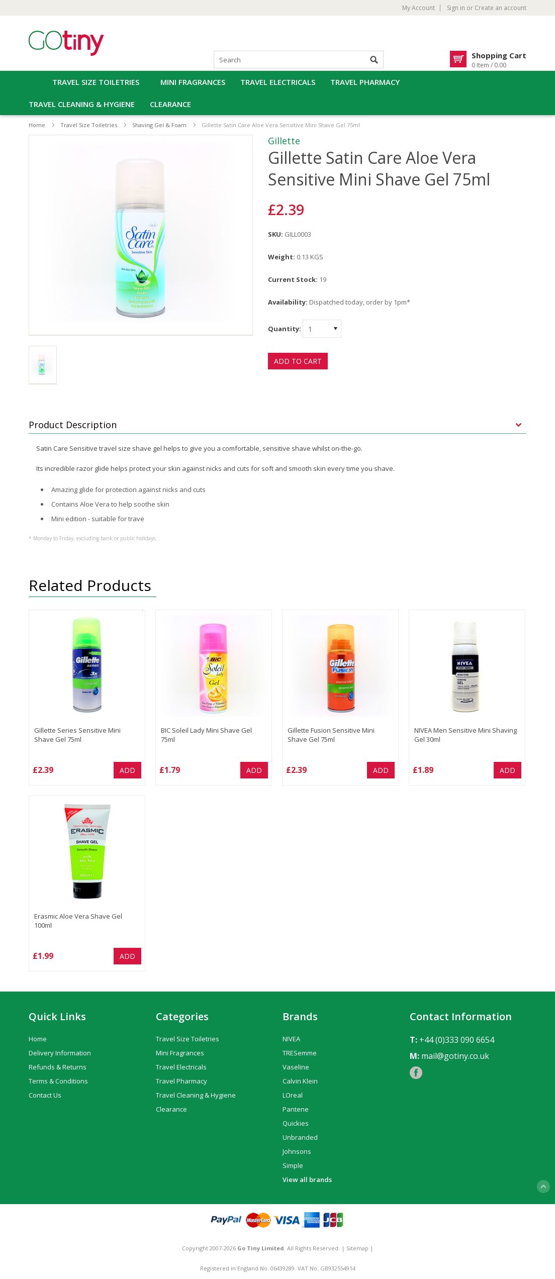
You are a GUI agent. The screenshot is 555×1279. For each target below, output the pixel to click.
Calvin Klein (300, 1081)
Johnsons (297, 1151)
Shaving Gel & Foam (159, 125)
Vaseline (296, 1066)
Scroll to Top (543, 1186)
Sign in (456, 8)
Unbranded (300, 1137)
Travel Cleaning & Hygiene (82, 104)
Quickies (296, 1123)
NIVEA (291, 1038)
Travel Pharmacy (365, 82)
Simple (293, 1165)
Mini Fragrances (192, 82)
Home (37, 125)
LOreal (293, 1095)
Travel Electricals (277, 82)
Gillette (284, 141)
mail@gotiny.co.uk (455, 1055)
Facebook (416, 1072)
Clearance (170, 104)
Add (127, 770)
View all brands (307, 1179)
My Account (418, 8)
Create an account (500, 8)
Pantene (296, 1109)
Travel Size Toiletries (95, 82)
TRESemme (300, 1052)
